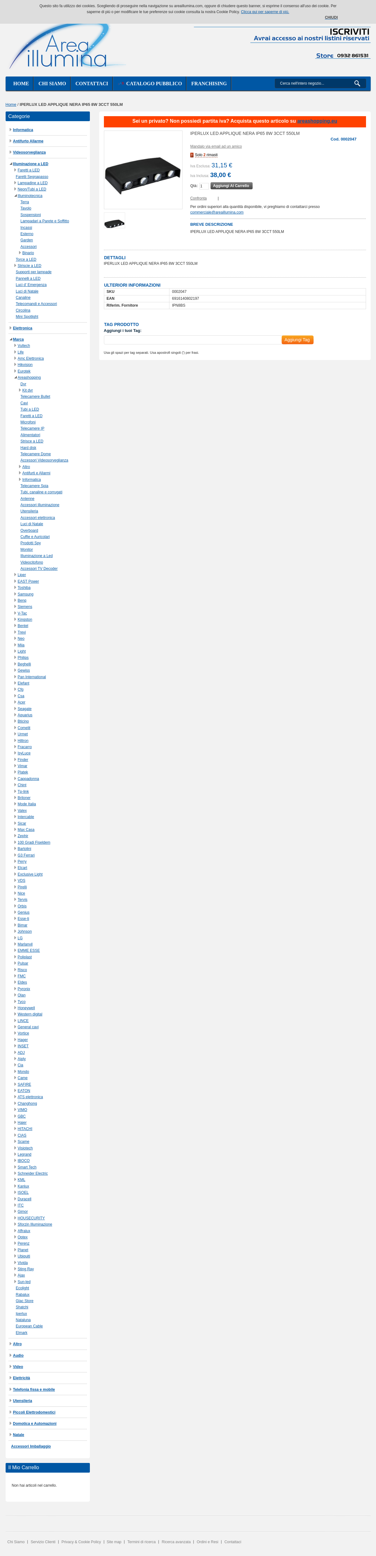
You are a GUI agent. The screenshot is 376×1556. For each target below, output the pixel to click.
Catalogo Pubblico (150, 83)
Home (21, 83)
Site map (114, 1542)
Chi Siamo (16, 1542)
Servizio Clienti (43, 1542)
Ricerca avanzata (176, 1542)
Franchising (209, 83)
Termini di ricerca (141, 1542)
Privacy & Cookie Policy (81, 1542)
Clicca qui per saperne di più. (265, 12)
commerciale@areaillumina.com (217, 212)
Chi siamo (52, 83)
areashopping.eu (317, 121)
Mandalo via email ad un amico (216, 146)
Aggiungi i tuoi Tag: (123, 330)
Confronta (198, 198)
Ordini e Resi (207, 1542)
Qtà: (194, 186)
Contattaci (92, 83)
